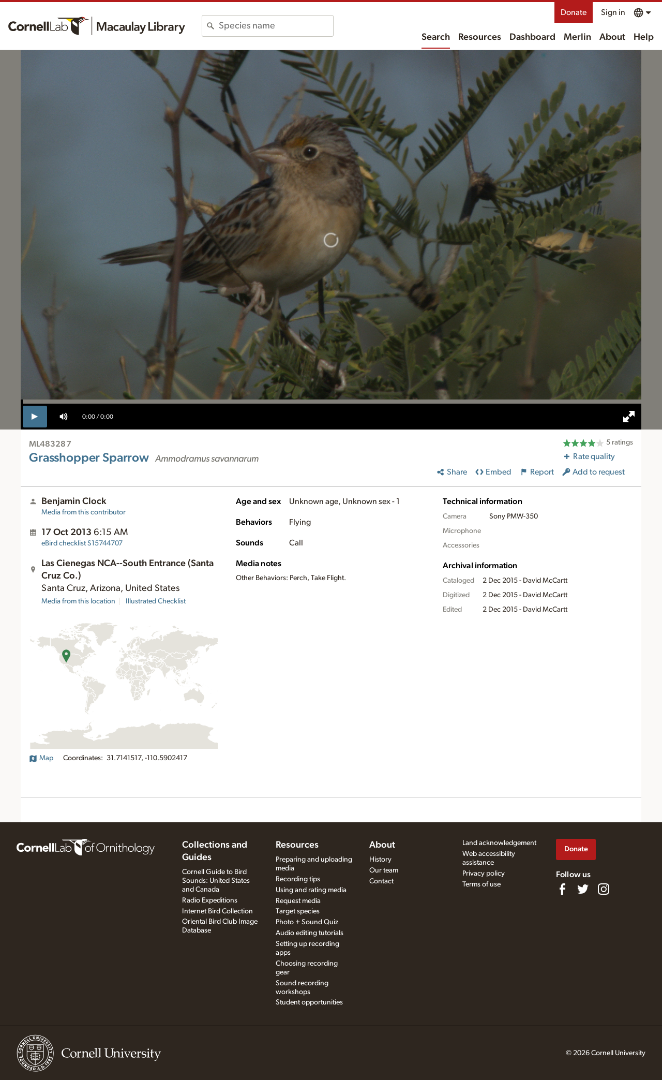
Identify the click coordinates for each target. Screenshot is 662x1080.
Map (41, 758)
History (380, 859)
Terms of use (481, 884)
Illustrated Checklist (156, 601)
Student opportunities (309, 1002)
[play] (35, 416)
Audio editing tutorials (309, 933)
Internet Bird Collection (217, 911)
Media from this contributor (83, 512)
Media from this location (78, 601)
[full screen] (629, 416)
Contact (381, 881)
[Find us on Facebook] (562, 889)
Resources (479, 37)
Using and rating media (311, 890)
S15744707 (82, 543)
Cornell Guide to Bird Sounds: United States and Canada (216, 880)
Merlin (577, 37)
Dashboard (532, 37)
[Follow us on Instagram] (603, 889)
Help (644, 37)
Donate (573, 12)
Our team (383, 870)
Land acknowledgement (499, 843)
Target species (298, 911)
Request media (298, 901)
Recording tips (298, 879)
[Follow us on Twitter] (583, 889)
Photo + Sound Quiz (307, 922)
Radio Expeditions (209, 900)
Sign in (613, 12)
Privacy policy (483, 873)
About (612, 37)
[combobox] (276, 26)
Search (436, 37)
